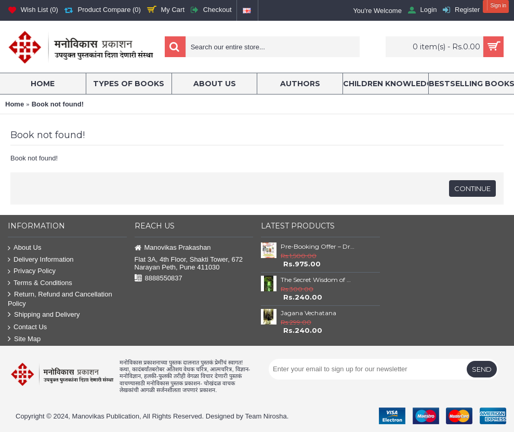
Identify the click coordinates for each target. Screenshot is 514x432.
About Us (24, 248)
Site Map (24, 339)
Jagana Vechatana (308, 313)
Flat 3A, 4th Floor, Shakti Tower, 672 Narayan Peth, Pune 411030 (189, 263)
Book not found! (58, 104)
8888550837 (158, 278)
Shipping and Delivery (44, 314)
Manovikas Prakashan (173, 248)
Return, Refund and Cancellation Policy (60, 298)
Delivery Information (41, 259)
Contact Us (27, 327)
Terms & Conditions (40, 283)
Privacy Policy (32, 271)
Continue (472, 188)
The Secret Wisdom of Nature (317, 280)
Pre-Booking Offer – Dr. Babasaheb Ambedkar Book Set (317, 246)
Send (482, 369)
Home (14, 104)
